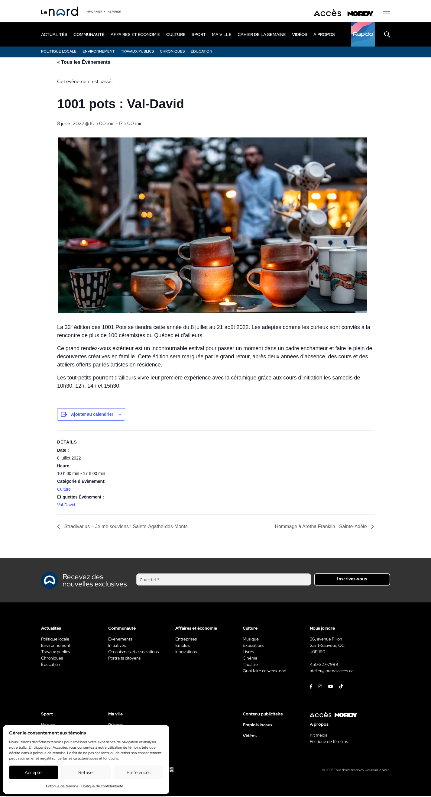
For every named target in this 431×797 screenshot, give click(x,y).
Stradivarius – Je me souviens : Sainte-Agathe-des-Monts (125, 527)
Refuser (86, 773)
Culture (64, 490)
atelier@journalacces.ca (331, 671)
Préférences (139, 773)
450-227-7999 (324, 665)
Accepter (34, 773)
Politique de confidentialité (102, 786)
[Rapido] (363, 35)
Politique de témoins (62, 786)
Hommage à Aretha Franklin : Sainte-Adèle (321, 527)
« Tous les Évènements (83, 63)
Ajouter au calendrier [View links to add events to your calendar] (92, 415)
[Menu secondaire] (386, 14)
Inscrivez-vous (352, 579)
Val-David (66, 505)
